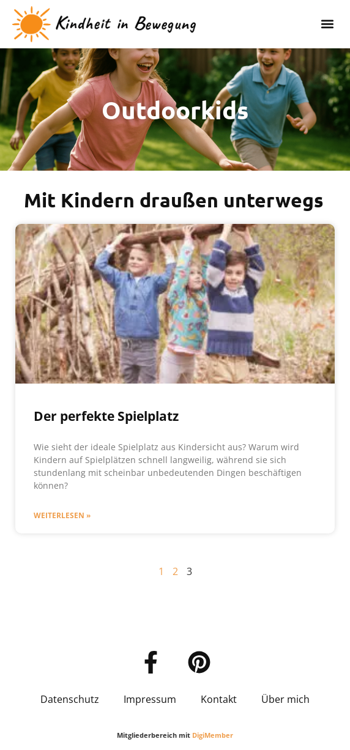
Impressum (150, 699)
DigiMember (212, 735)
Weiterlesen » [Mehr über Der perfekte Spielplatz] (62, 515)
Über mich (285, 699)
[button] (328, 24)
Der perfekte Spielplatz (106, 416)
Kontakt (219, 699)
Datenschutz (69, 699)
